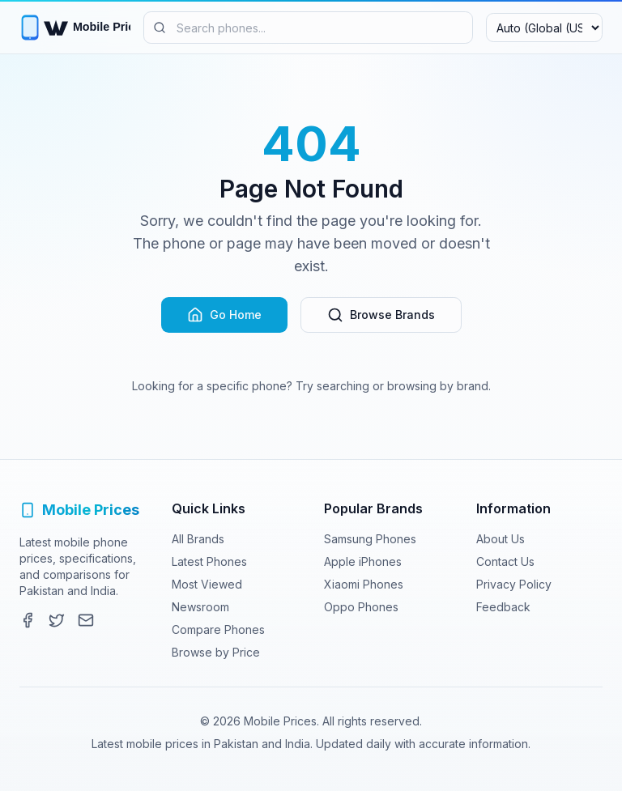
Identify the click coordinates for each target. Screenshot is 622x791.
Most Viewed (207, 584)
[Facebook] (27, 620)
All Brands (198, 539)
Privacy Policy (514, 584)
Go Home (224, 315)
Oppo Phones (361, 607)
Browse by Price (216, 652)
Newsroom (200, 607)
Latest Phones (209, 561)
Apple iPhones (363, 561)
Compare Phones (218, 629)
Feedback (503, 607)
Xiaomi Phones (363, 584)
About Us (500, 539)
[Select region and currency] (544, 27)
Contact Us (505, 561)
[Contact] (86, 620)
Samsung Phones (370, 539)
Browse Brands (381, 315)
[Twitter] (57, 620)
